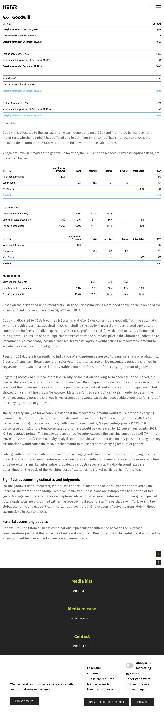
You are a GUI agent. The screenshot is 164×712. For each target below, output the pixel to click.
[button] (106, 702)
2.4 (89, 506)
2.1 (14, 123)
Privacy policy (24, 701)
